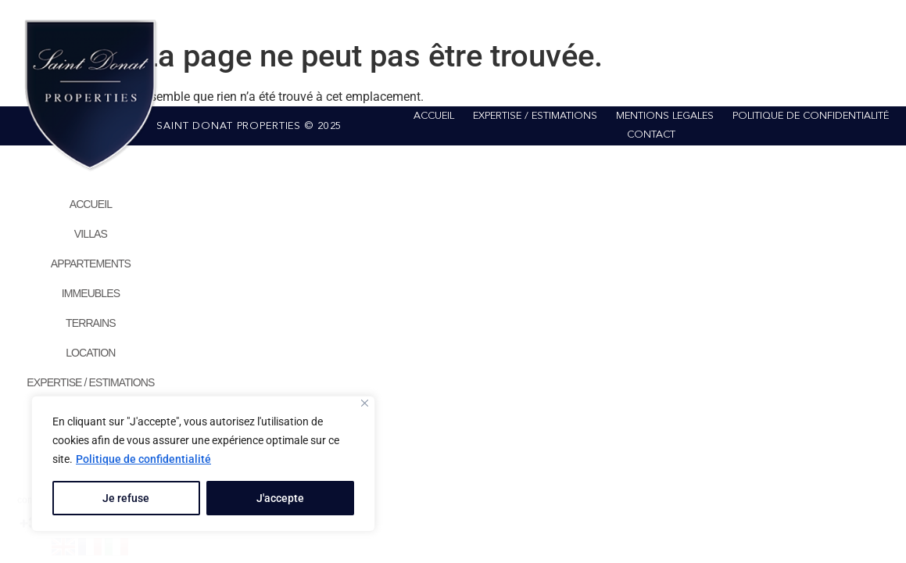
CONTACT (651, 135)
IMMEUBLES (91, 293)
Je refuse (125, 498)
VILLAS (90, 234)
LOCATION (90, 352)
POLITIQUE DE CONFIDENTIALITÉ (810, 116)
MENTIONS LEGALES (665, 116)
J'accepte (280, 498)
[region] (203, 464)
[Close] (364, 403)
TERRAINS (91, 323)
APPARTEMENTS (91, 263)
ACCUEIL (91, 204)
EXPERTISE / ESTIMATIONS (90, 382)
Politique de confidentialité (143, 459)
